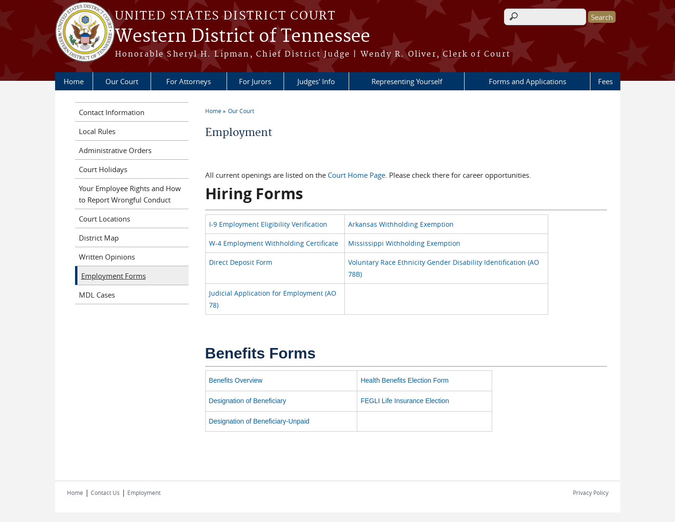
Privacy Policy (590, 492)
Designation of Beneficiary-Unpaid (259, 421)
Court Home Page (356, 175)
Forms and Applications (527, 81)
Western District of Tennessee (242, 37)
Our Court (121, 81)
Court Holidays (103, 169)
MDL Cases (97, 295)
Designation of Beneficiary (247, 401)
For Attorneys (188, 81)
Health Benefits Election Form (404, 380)
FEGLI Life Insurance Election (405, 401)
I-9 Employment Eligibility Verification (268, 224)
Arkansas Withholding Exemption (401, 224)
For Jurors (255, 81)
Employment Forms (113, 275)
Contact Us (105, 492)
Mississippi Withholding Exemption (404, 243)
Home (74, 81)
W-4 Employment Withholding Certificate (273, 243)
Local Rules (97, 131)
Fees (605, 81)
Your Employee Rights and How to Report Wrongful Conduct (130, 194)
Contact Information (111, 112)
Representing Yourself (406, 81)
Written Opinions (107, 256)
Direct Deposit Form (240, 262)
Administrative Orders (115, 150)
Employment (144, 492)
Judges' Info (316, 81)
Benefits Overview (236, 380)
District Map (99, 237)
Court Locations (104, 218)
